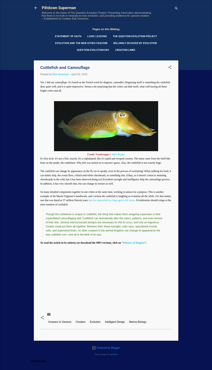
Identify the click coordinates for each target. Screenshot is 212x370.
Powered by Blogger (106, 347)
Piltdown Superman (59, 8)
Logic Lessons (97, 36)
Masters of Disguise (134, 242)
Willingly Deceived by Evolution (135, 43)
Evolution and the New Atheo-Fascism (81, 43)
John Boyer (118, 154)
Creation (80, 321)
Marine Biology (137, 321)
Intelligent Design (115, 321)
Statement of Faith (68, 36)
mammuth (113, 354)
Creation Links (125, 50)
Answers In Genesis (59, 321)
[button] (170, 67)
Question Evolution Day (93, 50)
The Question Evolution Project (135, 36)
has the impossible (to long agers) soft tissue (112, 200)
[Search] (176, 9)
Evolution (95, 321)
